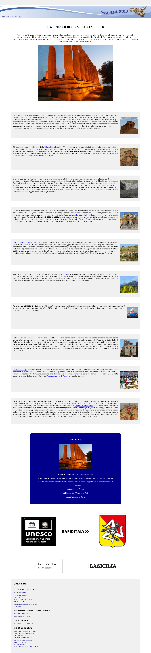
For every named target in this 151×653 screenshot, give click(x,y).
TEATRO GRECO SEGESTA (23, 640)
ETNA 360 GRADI (20, 636)
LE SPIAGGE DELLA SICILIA (23, 624)
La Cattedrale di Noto (86, 215)
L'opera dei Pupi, (20, 370)
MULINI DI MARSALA (21, 644)
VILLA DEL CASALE (20, 595)
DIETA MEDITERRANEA (22, 616)
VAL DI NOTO (18, 597)
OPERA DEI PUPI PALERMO (24, 614)
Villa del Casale (50, 147)
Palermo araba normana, (24, 338)
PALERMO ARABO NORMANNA (25, 604)
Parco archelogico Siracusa (24, 242)
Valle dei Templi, (57, 120)
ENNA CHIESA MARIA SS (23, 638)
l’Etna (65, 274)
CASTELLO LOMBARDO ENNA (25, 631)
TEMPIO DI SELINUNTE (22, 642)
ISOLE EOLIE (18, 606)
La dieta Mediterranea (84, 406)
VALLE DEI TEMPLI (20, 593)
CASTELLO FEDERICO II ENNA (25, 633)
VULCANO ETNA (19, 602)
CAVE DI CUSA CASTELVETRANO (26, 647)
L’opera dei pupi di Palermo (58, 376)
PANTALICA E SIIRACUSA (23, 599)
